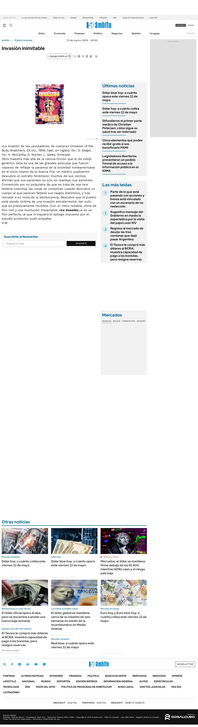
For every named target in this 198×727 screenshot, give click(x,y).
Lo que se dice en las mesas (34, 18)
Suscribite (81, 243)
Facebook (12, 664)
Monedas (106, 321)
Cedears (141, 321)
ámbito (6, 40)
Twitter (4, 664)
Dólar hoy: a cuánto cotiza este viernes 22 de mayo (120, 110)
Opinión (136, 33)
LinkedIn (27, 664)
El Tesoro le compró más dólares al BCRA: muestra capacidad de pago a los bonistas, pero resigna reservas (127, 252)
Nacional (28, 681)
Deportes (63, 681)
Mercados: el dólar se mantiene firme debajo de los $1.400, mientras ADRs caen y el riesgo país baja (123, 567)
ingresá (191, 25)
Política (98, 33)
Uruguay (155, 33)
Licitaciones (11, 692)
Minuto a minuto (111, 556)
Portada (9, 675)
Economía (59, 33)
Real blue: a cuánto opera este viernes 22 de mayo (72, 645)
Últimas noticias (32, 675)
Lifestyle (9, 681)
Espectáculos (163, 681)
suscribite (180, 25)
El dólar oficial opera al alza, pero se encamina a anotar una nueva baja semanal (23, 617)
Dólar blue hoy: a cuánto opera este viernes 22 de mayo (120, 96)
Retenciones (87, 18)
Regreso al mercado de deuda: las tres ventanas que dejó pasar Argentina (126, 233)
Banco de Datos (115, 675)
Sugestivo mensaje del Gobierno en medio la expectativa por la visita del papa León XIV (127, 217)
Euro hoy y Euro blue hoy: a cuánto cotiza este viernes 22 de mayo (124, 617)
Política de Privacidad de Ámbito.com (86, 686)
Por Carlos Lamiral (10, 650)
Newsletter (191, 33)
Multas (176, 686)
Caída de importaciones (133, 18)
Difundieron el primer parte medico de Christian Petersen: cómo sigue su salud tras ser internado (122, 126)
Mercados (139, 675)
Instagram (19, 664)
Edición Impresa (86, 681)
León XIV (153, 18)
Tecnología (11, 686)
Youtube (35, 664)
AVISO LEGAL (126, 686)
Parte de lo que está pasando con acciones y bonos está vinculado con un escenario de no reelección (127, 199)
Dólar (41, 33)
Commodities (128, 321)
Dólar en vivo (58, 18)
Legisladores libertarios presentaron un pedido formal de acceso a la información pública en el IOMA (120, 163)
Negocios (116, 33)
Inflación (103, 18)
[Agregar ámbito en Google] (59, 56)
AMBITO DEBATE (128, 702)
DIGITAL (65, 702)
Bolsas (116, 321)
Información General (118, 681)
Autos (143, 681)
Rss (27, 686)
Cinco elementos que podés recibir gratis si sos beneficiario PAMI (122, 144)
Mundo (46, 681)
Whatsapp (44, 664)
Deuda (73, 18)
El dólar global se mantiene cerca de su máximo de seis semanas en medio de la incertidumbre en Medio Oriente (70, 621)
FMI (114, 18)
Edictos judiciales (152, 686)
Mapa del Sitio (45, 686)
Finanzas (80, 33)
